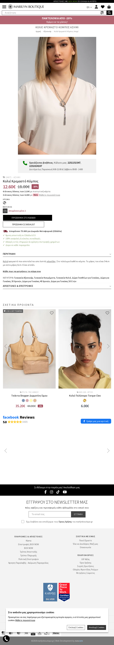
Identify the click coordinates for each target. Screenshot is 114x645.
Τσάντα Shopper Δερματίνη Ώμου (29, 395)
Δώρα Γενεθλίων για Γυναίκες (85, 277)
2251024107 (35, 166)
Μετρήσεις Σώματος (85, 573)
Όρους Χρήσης (65, 521)
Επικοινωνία (85, 547)
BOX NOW (28, 548)
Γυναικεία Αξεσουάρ (23, 277)
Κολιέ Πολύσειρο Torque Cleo (85, 395)
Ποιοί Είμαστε (85, 540)
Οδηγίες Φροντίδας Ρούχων (85, 569)
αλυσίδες (51, 261)
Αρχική (38, 31)
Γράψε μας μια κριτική (96, 421)
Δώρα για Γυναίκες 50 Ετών (63, 281)
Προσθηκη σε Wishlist (23, 224)
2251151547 (74, 162)
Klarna (28, 540)
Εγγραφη (78, 514)
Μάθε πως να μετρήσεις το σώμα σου (22, 271)
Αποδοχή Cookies (97, 627)
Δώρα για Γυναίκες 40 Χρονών (36, 281)
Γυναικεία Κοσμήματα (44, 277)
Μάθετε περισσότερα (49, 194)
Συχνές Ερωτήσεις (85, 566)
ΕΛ (88, 7)
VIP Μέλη (85, 559)
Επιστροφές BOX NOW (28, 544)
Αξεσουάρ (47, 31)
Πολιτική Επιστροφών (28, 559)
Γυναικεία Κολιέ (63, 277)
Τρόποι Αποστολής (28, 551)
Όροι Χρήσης (85, 562)
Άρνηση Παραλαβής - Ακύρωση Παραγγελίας (28, 563)
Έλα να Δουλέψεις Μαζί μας (85, 544)
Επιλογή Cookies (76, 627)
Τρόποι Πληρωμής (28, 555)
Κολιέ (5, 261)
